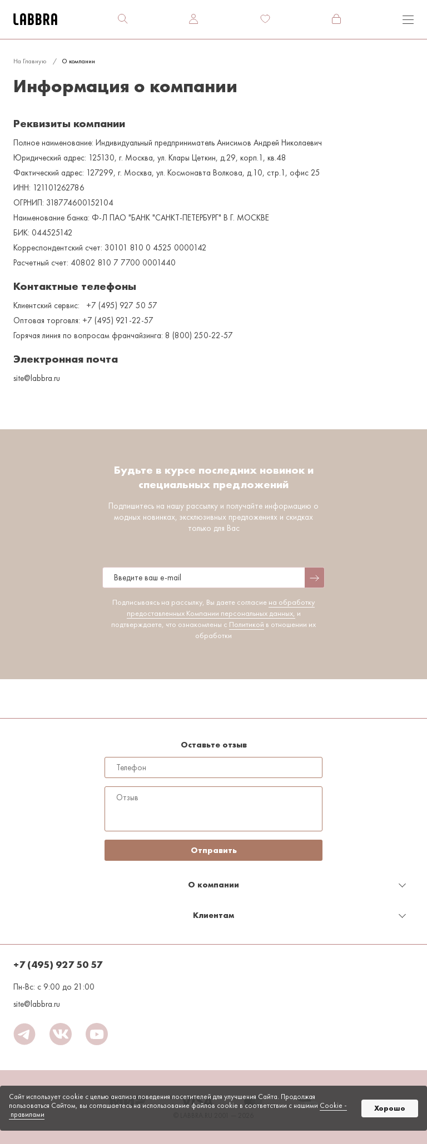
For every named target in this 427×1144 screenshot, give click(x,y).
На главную (29, 61)
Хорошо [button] (389, 1108)
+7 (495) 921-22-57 (117, 320)
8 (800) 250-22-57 (199, 335)
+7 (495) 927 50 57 (121, 305)
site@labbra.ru (36, 1004)
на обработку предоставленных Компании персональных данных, (221, 607)
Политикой (246, 624)
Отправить (214, 850)
